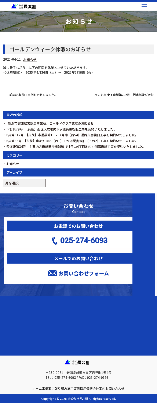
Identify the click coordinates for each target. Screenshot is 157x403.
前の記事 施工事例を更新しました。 (33, 95)
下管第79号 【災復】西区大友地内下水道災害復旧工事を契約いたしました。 (61, 129)
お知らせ (30, 59)
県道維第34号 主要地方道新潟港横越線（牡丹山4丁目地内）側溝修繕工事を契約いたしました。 (75, 146)
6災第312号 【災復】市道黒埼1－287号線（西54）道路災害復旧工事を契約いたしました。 (72, 135)
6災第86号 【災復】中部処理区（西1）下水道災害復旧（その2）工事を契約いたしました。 (72, 141)
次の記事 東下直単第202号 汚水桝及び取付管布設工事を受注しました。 (124, 95)
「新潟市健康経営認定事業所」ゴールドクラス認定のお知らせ (50, 123)
